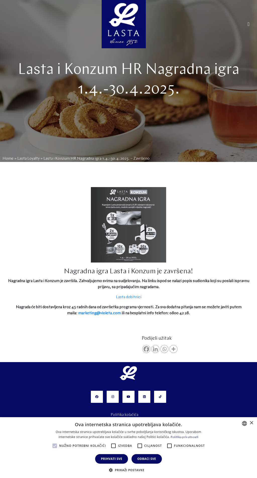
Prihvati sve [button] (111, 459)
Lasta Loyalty (28, 159)
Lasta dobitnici (128, 297)
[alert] (128, 447)
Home (8, 159)
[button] (128, 469)
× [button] (251, 423)
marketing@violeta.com (99, 313)
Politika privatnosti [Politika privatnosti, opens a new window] (185, 437)
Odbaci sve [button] (146, 459)
